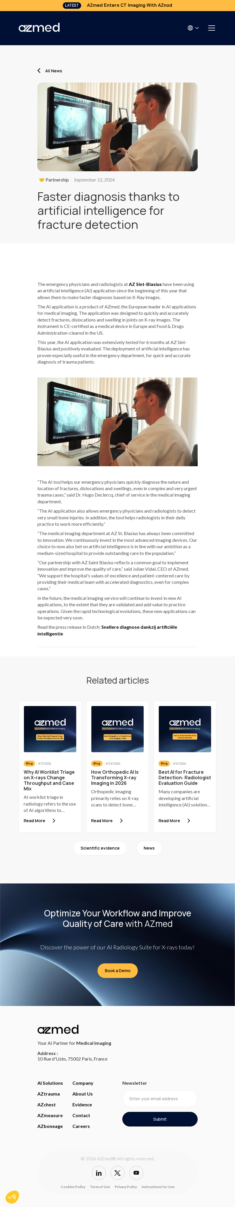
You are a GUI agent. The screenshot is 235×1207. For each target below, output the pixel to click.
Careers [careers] (81, 1126)
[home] (39, 28)
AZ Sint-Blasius (145, 284)
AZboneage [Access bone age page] (50, 1126)
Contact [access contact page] (81, 1115)
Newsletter (134, 1083)
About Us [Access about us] (82, 1093)
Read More (34, 820)
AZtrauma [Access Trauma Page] (48, 1093)
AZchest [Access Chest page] (46, 1104)
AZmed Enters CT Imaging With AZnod (129, 5)
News (149, 848)
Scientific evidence (100, 848)
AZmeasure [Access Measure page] (50, 1115)
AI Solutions (50, 1083)
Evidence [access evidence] (82, 1104)
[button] (193, 28)
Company (82, 1083)
